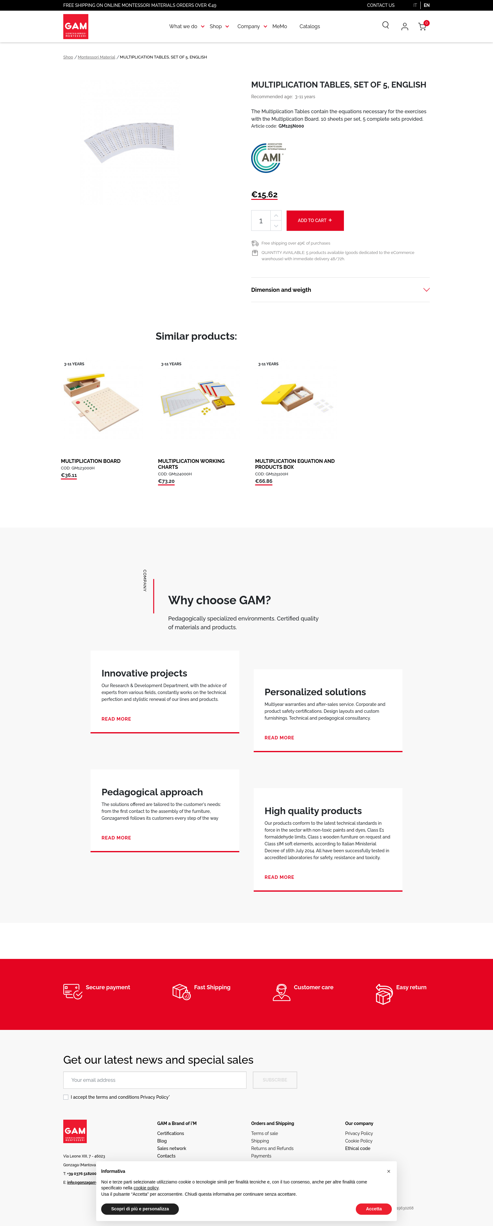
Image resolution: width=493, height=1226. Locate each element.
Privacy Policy (154, 1097)
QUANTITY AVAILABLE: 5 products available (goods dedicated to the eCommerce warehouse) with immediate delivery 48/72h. (338, 255)
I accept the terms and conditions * (120, 1097)
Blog (162, 1140)
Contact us (381, 5)
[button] (389, 1171)
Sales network (171, 1148)
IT (415, 5)
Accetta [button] (374, 1208)
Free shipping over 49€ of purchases (296, 243)
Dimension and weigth (281, 289)
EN (427, 5)
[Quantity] (261, 220)
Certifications (170, 1133)
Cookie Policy (358, 1140)
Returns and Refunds (272, 1148)
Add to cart (315, 220)
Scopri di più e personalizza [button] (140, 1208)
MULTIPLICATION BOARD (91, 461)
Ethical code (358, 1148)
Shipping (260, 1140)
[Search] (381, 26)
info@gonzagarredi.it (86, 1182)
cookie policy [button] (146, 1187)
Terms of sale (264, 1133)
